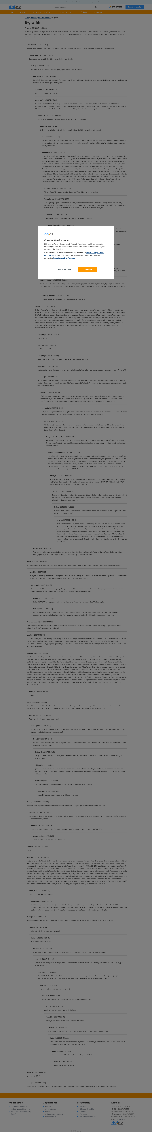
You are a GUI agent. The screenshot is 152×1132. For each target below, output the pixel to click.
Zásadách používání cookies (64, 258)
